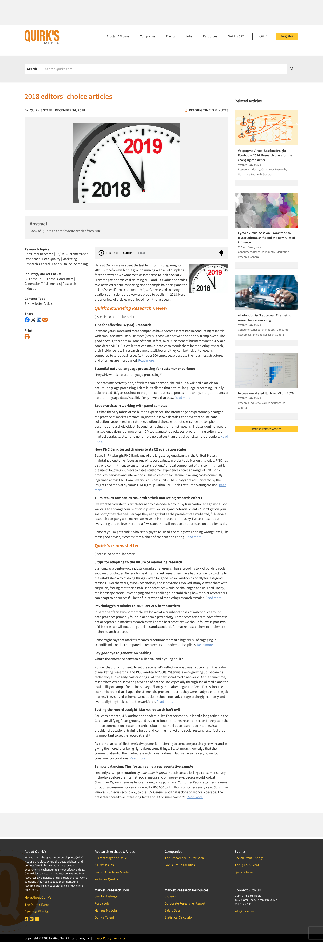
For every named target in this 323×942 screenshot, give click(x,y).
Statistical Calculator (179, 917)
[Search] (164, 69)
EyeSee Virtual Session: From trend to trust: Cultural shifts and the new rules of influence (266, 237)
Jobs (189, 36)
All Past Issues (104, 865)
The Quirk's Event (37, 904)
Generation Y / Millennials (43, 283)
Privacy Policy (101, 938)
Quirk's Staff (41, 110)
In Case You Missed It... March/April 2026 (266, 393)
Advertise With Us (37, 911)
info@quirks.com (245, 911)
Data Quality (51, 259)
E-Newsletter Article (39, 303)
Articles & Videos (117, 36)
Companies (148, 36)
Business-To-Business (40, 279)
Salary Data (172, 910)
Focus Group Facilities (180, 865)
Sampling (81, 263)
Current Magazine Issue (111, 858)
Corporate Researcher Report (185, 903)
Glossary (171, 896)
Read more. (146, 360)
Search (32, 69)
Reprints (119, 938)
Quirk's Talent (104, 917)
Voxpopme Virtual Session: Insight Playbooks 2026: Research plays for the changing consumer (265, 155)
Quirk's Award (244, 872)
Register (287, 36)
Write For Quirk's (106, 879)
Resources (210, 36)
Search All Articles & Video (112, 872)
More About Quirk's (38, 897)
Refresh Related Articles (266, 429)
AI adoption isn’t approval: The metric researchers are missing (264, 317)
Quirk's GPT (236, 36)
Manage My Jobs (106, 910)
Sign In (262, 36)
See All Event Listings (249, 858)
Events (170, 36)
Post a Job (102, 903)
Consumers (65, 279)
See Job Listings (106, 896)
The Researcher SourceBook (184, 858)
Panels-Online (62, 263)
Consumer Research (39, 254)
